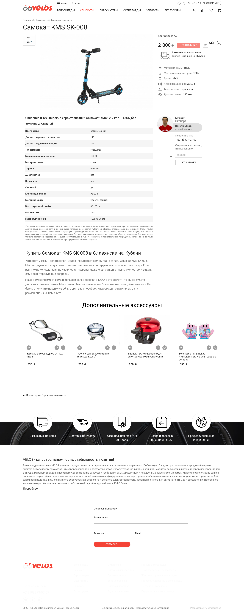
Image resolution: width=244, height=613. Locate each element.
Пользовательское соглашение (152, 608)
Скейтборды (132, 10)
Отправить (111, 544)
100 (142, 364)
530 (36, 364)
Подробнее (30, 488)
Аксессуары (173, 10)
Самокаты (87, 10)
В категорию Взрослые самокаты (44, 395)
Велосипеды (66, 10)
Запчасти (152, 10)
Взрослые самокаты (61, 20)
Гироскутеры (109, 10)
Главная (27, 20)
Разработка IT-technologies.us (205, 608)
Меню (62, 3)
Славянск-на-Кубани (193, 56)
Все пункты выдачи (34, 586)
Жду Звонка (189, 162)
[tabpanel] (97, 72)
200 (91, 364)
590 (193, 364)
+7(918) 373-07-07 (187, 3)
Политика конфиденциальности (117, 608)
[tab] (29, 39)
